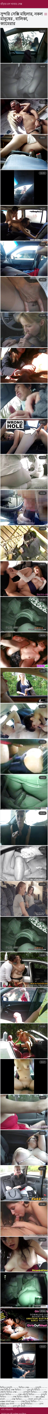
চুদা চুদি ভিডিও (33, 1411)
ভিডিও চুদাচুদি (6, 1409)
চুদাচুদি (38, 1409)
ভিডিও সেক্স (24, 1409)
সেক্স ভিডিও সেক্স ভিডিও (10, 1411)
